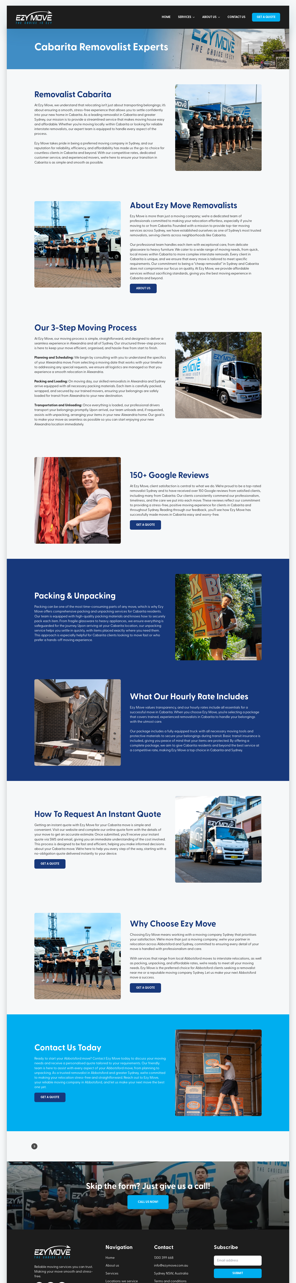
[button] (34, 1146)
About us (209, 17)
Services (184, 17)
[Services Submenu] (194, 17)
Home (166, 17)
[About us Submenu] (220, 17)
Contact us (236, 17)
